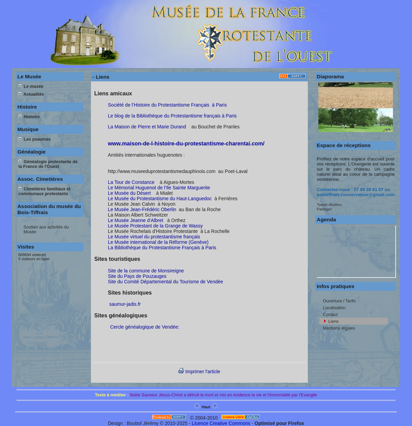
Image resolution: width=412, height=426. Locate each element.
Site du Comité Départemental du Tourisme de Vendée (165, 281)
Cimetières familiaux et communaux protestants (44, 191)
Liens (333, 321)
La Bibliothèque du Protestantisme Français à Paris (162, 247)
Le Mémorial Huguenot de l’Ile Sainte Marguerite (159, 187)
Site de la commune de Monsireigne (146, 270)
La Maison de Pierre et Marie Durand (147, 126)
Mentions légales (339, 328)
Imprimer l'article (199, 371)
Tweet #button (329, 204)
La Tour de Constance (131, 182)
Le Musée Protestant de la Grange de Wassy (155, 225)
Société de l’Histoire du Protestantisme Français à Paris (167, 105)
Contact (330, 314)
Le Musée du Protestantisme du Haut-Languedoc (160, 198)
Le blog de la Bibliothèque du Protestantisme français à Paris (172, 116)
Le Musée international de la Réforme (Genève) (158, 242)
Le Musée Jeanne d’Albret (135, 220)
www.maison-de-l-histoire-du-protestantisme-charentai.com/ (186, 143)
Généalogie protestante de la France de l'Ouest (48, 164)
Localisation (334, 307)
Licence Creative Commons (221, 423)
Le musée (31, 86)
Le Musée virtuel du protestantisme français (154, 236)
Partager (324, 209)
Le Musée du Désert (129, 193)
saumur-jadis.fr (124, 304)
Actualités (31, 94)
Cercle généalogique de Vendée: (146, 327)
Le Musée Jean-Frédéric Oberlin (142, 209)
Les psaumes (34, 139)
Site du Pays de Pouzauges (137, 276)
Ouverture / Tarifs (339, 301)
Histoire (28, 116)
